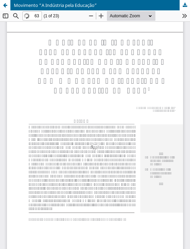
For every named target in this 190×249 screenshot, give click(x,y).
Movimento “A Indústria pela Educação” (55, 5)
